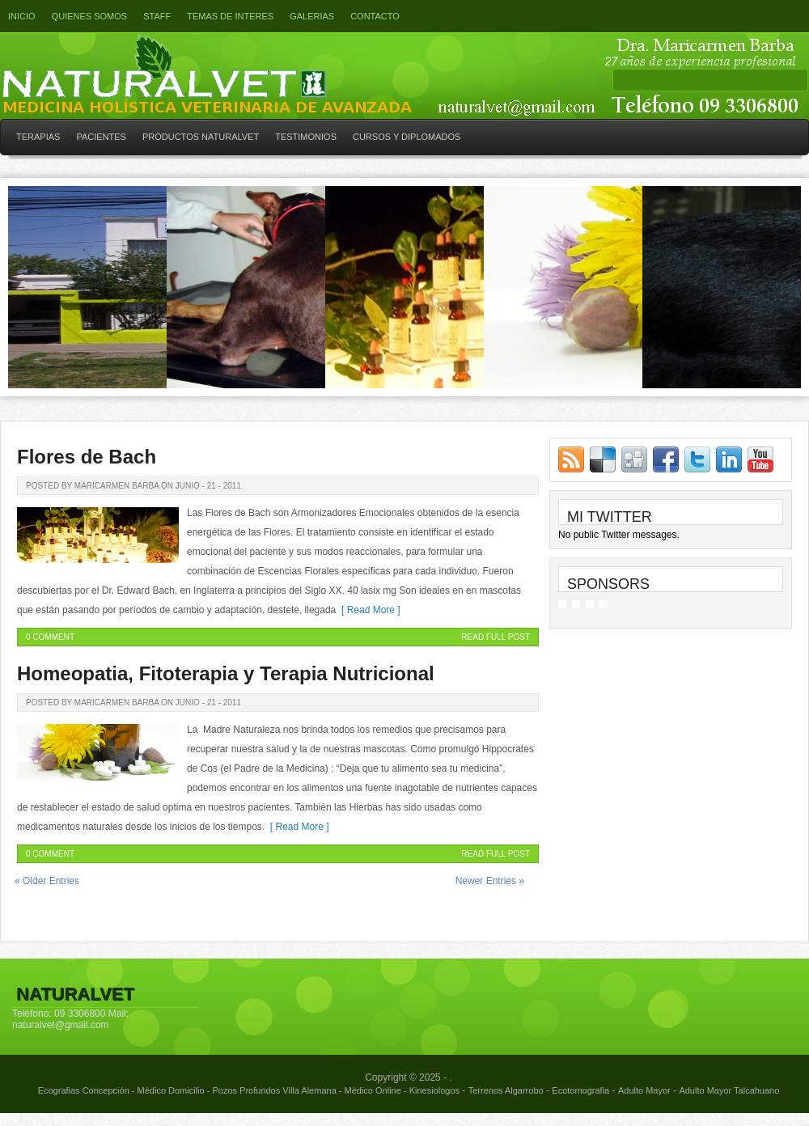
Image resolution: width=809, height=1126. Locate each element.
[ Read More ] (368, 610)
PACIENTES (101, 137)
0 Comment (50, 637)
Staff (157, 16)
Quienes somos (90, 16)
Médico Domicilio (171, 1090)
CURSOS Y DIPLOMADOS (406, 137)
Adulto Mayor (644, 1090)
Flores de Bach (86, 457)
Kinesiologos (434, 1090)
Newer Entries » (489, 881)
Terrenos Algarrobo (506, 1090)
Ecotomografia (580, 1090)
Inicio (22, 16)
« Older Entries (47, 881)
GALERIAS (312, 16)
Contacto (375, 16)
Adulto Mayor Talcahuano (729, 1090)
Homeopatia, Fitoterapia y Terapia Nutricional (225, 673)
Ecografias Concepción (83, 1090)
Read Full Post (495, 637)
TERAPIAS (38, 137)
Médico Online (373, 1090)
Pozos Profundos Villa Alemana (274, 1090)
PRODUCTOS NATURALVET (200, 137)
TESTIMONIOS (306, 137)
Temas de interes (230, 16)
